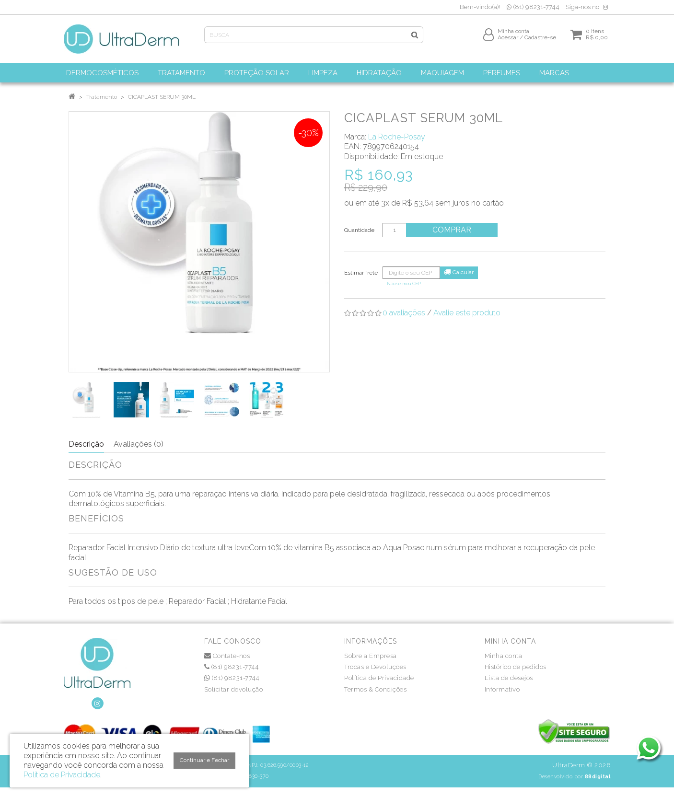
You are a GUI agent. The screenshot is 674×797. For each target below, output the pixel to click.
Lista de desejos (509, 677)
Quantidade (359, 230)
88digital (598, 776)
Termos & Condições (375, 689)
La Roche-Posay (396, 136)
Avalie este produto (466, 312)
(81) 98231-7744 (533, 7)
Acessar (508, 41)
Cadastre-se (540, 41)
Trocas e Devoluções (375, 666)
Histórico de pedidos (515, 666)
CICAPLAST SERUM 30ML (162, 96)
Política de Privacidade (379, 677)
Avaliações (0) (138, 444)
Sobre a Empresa (370, 655)
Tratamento (101, 96)
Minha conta (504, 655)
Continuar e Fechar (204, 760)
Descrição (86, 444)
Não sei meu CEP (404, 283)
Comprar (454, 229)
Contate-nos (227, 655)
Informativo (502, 689)
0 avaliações (404, 312)
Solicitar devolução (233, 689)
